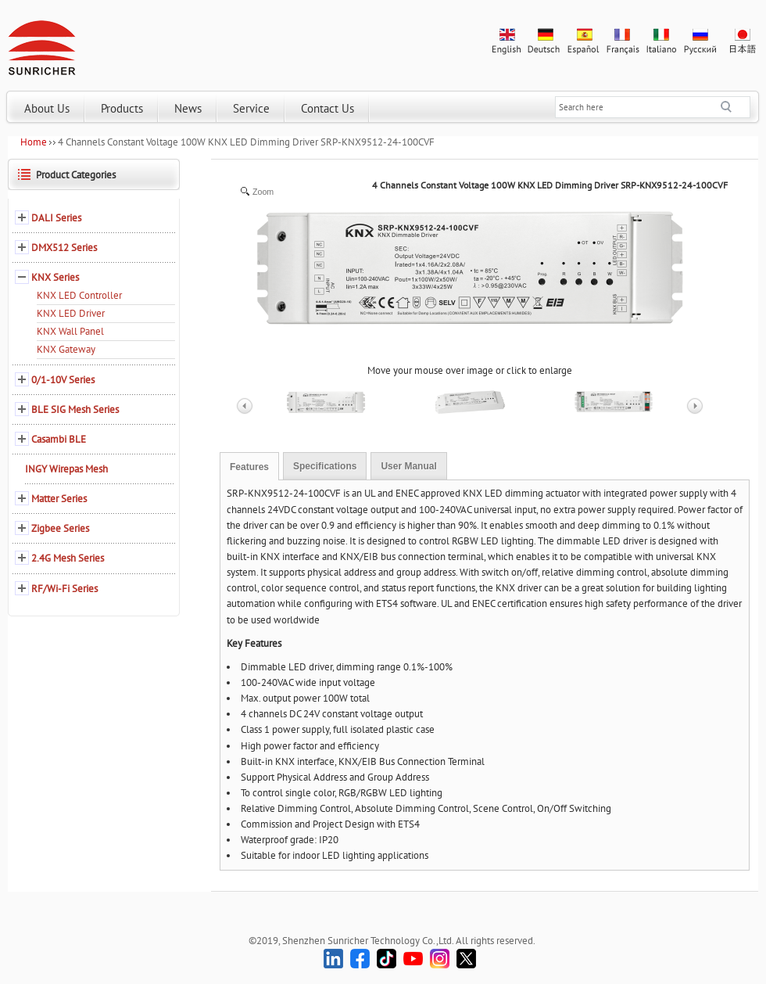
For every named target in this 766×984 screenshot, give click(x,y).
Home (33, 142)
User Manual (408, 466)
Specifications (324, 466)
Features (249, 466)
